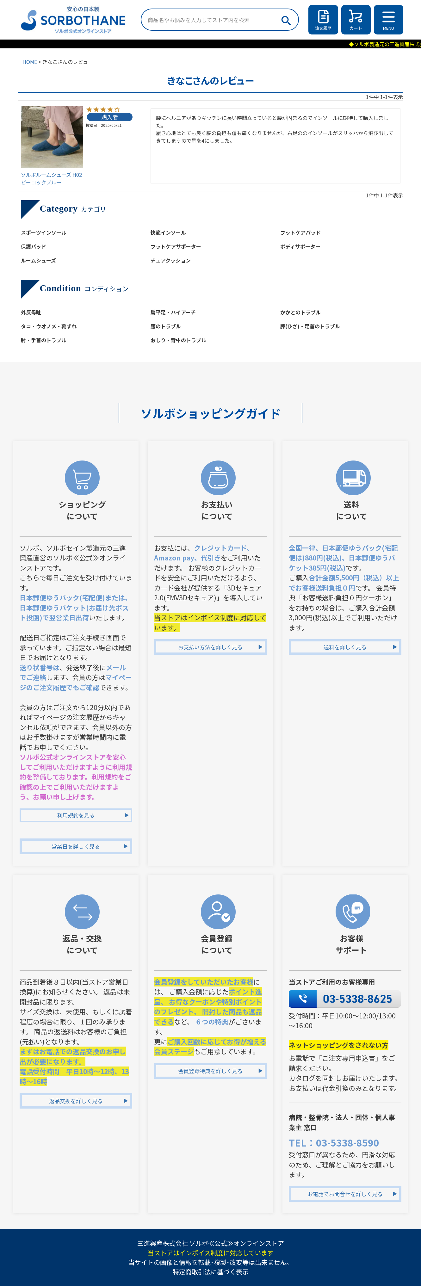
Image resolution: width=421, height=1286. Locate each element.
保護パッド (33, 246)
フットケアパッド (300, 232)
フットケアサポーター (176, 246)
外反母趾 (31, 312)
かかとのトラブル (300, 312)
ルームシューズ (38, 260)
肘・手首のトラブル (43, 340)
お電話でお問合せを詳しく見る (345, 1194)
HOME (29, 61)
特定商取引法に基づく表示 (211, 1271)
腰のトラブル (166, 326)
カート (356, 28)
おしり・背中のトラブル (178, 340)
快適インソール (168, 232)
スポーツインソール (43, 232)
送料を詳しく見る (345, 647)
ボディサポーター (300, 246)
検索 (286, 19)
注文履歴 (323, 28)
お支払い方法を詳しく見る (210, 647)
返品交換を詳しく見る (76, 1101)
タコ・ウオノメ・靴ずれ (49, 326)
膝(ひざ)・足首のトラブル (310, 326)
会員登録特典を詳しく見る (210, 1071)
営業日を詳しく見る (76, 846)
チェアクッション (171, 260)
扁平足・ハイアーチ (173, 312)
